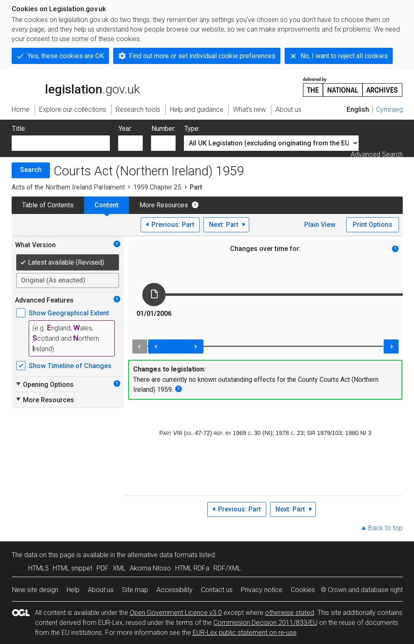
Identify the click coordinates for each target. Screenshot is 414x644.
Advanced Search (377, 154)
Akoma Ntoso (150, 568)
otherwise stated (289, 613)
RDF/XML (227, 568)
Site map (135, 590)
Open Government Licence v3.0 (176, 613)
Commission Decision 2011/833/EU (265, 623)
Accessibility (174, 590)
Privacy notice (262, 590)
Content (106, 205)
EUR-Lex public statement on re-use (245, 633)
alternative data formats (162, 555)
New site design (35, 590)
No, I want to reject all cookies (344, 56)
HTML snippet (72, 568)
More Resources (163, 205)
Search (31, 170)
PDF (103, 568)
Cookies (303, 590)
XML (119, 568)
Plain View (319, 225)
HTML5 (38, 568)
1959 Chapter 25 (157, 187)
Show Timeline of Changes (70, 366)
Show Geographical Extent (69, 313)
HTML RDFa (192, 568)
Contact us (217, 590)
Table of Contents (48, 205)
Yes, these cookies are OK (65, 56)
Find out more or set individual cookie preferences (202, 56)
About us (101, 590)
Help (73, 590)
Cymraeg (389, 109)
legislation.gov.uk (76, 86)
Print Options (372, 225)
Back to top (385, 528)
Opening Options (44, 384)
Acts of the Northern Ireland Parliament (68, 187)
